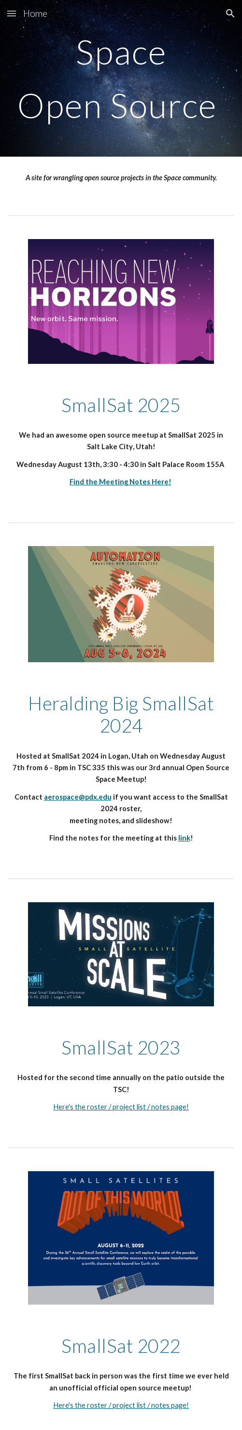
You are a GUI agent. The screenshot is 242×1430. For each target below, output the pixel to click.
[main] (120, 78)
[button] (11, 13)
